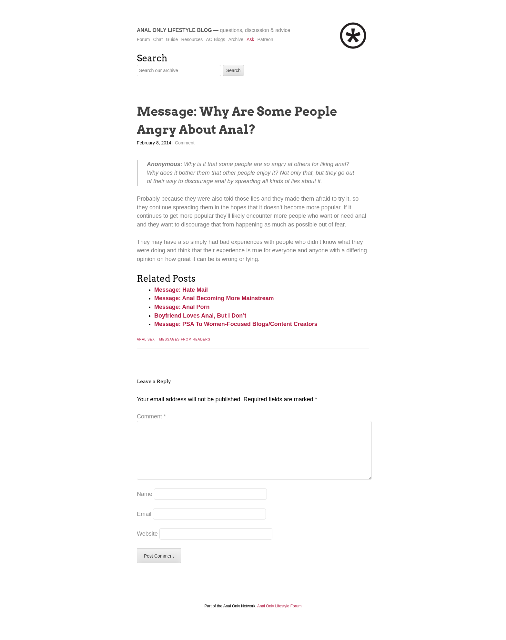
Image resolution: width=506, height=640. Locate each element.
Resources (192, 39)
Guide (172, 39)
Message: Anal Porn (181, 307)
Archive (235, 39)
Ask (250, 39)
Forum (143, 39)
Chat (158, 39)
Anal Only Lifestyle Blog (174, 30)
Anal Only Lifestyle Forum (279, 616)
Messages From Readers (184, 339)
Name (144, 504)
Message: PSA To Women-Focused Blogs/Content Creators (236, 324)
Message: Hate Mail (181, 290)
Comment (185, 142)
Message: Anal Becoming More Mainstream (214, 298)
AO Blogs (215, 39)
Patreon (265, 39)
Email (144, 524)
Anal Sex (146, 339)
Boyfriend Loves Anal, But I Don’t (200, 315)
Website (147, 544)
